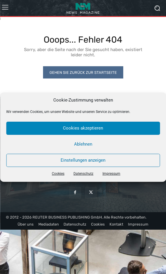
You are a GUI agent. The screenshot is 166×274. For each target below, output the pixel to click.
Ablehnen (83, 144)
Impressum (111, 174)
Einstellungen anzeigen (83, 160)
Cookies (58, 174)
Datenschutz (83, 174)
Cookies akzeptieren (83, 128)
